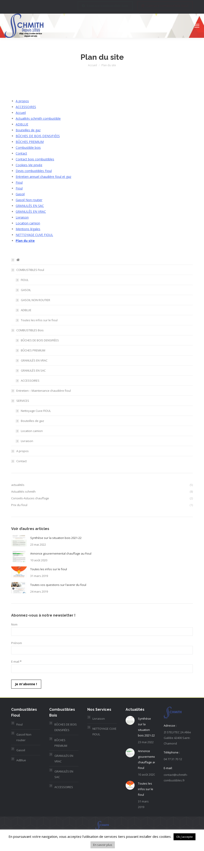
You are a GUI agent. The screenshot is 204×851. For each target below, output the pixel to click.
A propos (22, 101)
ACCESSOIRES (26, 107)
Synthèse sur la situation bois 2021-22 (56, 538)
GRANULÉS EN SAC (30, 206)
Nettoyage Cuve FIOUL (36, 411)
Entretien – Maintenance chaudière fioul (43, 391)
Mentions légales (28, 229)
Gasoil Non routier (29, 200)
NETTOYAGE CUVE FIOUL (34, 235)
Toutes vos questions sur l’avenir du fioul (58, 585)
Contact (21, 153)
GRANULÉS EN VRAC (31, 211)
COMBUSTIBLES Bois (30, 330)
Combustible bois (28, 147)
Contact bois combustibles (35, 159)
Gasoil (20, 194)
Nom (14, 624)
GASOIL (26, 290)
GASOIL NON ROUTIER (35, 300)
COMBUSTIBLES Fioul (30, 270)
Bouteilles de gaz (28, 130)
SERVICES (22, 401)
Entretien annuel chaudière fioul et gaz (43, 176)
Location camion (28, 223)
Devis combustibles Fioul (34, 171)
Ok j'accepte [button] (184, 837)
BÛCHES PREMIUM (30, 142)
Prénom (16, 643)
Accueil (21, 113)
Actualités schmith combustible (38, 118)
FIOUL (24, 280)
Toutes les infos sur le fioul (39, 320)
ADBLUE (22, 124)
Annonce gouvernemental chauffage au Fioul (60, 553)
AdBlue (21, 760)
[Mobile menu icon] (197, 25)
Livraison (22, 217)
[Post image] (19, 540)
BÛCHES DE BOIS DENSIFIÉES (38, 136)
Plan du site (25, 240)
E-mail (16, 662)
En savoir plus (102, 845)
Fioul (19, 182)
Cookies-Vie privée (29, 165)
